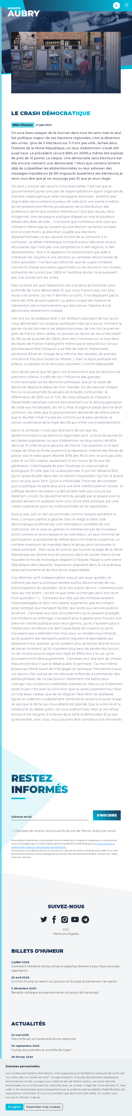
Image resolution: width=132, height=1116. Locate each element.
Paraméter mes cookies (43, 1107)
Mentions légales (66, 934)
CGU (66, 929)
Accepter (14, 1107)
